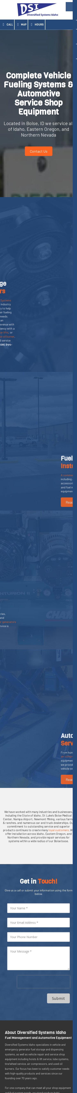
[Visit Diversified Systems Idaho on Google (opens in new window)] (19, 1034)
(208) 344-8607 (27, 1055)
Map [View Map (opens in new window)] (21, 24)
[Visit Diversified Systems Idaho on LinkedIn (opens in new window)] (8, 1034)
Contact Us (38, 151)
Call (7, 24)
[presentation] (43, 913)
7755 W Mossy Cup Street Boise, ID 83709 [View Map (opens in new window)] (34, 1049)
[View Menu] (70, 6)
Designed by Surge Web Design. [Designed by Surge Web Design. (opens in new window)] (38, 1082)
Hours (36, 24)
